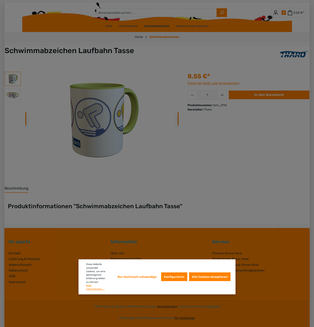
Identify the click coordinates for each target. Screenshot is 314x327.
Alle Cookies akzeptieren (210, 276)
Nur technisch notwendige (137, 276)
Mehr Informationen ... (95, 287)
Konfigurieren (174, 276)
